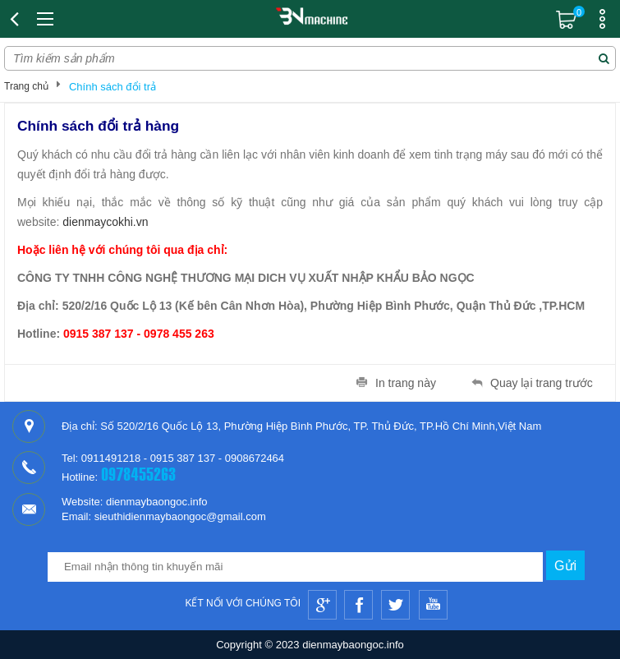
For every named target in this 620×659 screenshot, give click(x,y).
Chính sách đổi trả (112, 87)
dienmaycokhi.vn (105, 221)
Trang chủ (26, 86)
